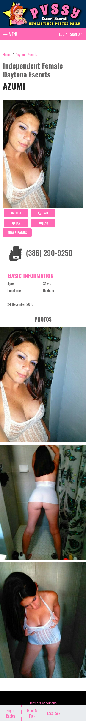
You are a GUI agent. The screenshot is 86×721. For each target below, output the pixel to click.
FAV (16, 223)
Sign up (76, 34)
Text (16, 212)
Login (63, 34)
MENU (11, 34)
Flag (43, 223)
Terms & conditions (42, 703)
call (43, 212)
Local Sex (53, 713)
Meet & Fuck (32, 713)
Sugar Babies (17, 232)
